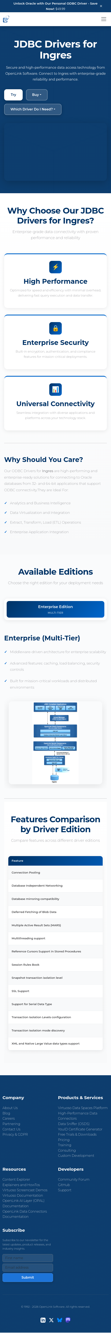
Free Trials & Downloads (77, 1134)
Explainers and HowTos (21, 1185)
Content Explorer (16, 1179)
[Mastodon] (67, 1320)
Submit (27, 1277)
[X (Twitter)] (51, 1320)
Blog (6, 1113)
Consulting (67, 1150)
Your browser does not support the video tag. (55, 152)
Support (64, 1190)
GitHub (64, 1185)
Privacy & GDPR (15, 1134)
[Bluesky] (59, 1320)
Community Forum (74, 1179)
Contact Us (11, 1129)
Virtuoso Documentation (22, 1195)
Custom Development (76, 1156)
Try (13, 95)
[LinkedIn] (43, 1320)
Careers (8, 1118)
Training (64, 1145)
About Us (10, 1108)
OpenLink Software (51, 1306)
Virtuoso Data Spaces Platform (83, 1108)
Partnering (11, 1124)
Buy (35, 95)
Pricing (63, 1140)
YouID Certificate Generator (80, 1129)
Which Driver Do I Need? (31, 109)
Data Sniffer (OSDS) (74, 1124)
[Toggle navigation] (104, 19)
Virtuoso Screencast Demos (24, 1190)
